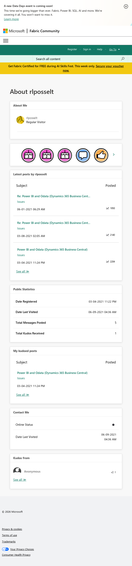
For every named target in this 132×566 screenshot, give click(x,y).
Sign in (87, 49)
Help (99, 49)
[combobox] (80, 59)
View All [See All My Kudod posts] (22, 394)
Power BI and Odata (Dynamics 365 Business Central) (52, 249)
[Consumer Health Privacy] (66, 555)
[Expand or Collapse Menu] (5, 41)
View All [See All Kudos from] (19, 479)
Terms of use (9, 535)
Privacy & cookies (12, 529)
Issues (21, 202)
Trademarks (9, 541)
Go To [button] (112, 49)
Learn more (11, 19)
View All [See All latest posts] (22, 271)
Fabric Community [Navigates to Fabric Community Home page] (44, 30)
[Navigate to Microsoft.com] (14, 31)
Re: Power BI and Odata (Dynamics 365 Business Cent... (53, 196)
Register (72, 49)
